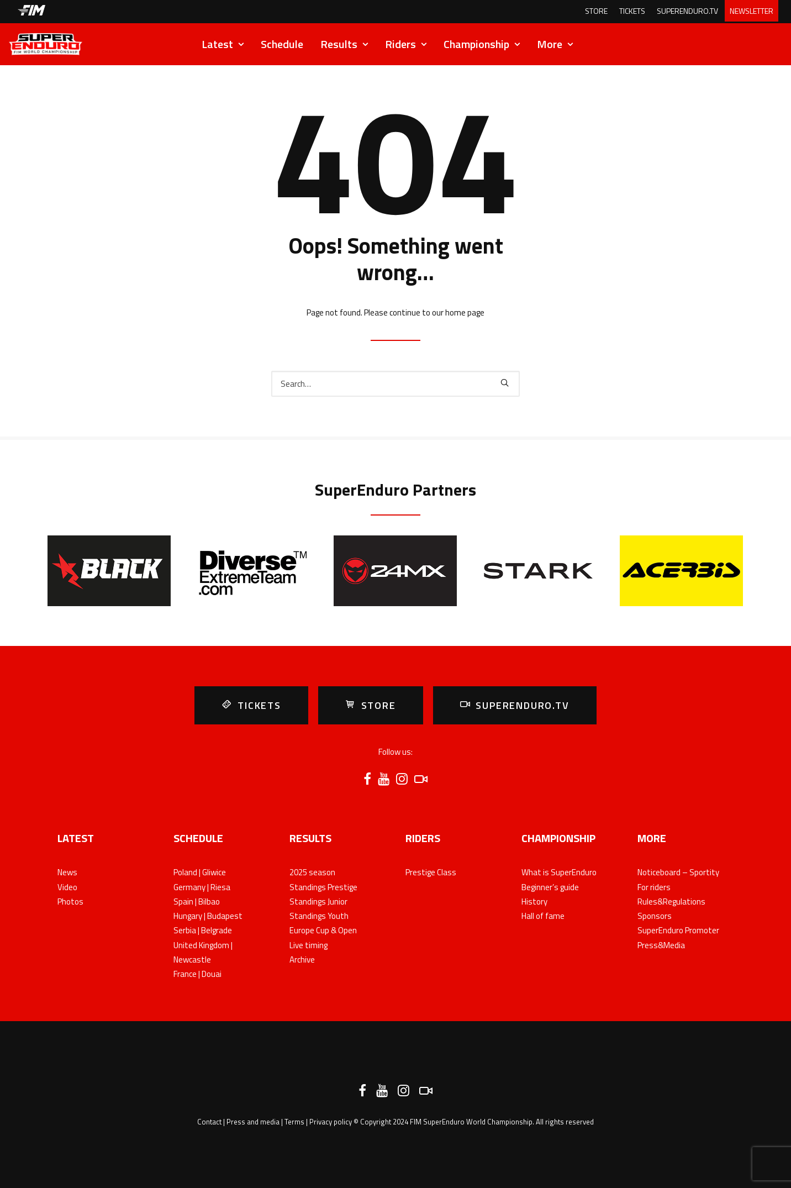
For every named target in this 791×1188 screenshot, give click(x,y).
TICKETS (632, 11)
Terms (294, 1121)
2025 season (312, 872)
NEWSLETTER (751, 11)
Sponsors (654, 916)
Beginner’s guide (550, 887)
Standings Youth (319, 916)
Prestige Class (430, 872)
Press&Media (661, 945)
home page (464, 312)
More (555, 43)
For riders (654, 887)
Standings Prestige (323, 887)
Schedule (282, 43)
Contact (209, 1121)
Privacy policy (330, 1121)
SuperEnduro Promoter (678, 930)
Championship (482, 43)
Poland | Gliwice (199, 872)
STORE (596, 11)
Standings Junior (318, 901)
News (67, 872)
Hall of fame (543, 916)
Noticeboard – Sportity (678, 872)
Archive (302, 959)
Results (344, 43)
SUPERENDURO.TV (687, 11)
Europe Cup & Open (323, 930)
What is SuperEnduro (559, 872)
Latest (223, 43)
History (534, 901)
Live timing (308, 945)
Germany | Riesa (201, 887)
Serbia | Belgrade (202, 930)
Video (67, 887)
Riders (405, 43)
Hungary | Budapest (207, 916)
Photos (70, 901)
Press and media (253, 1121)
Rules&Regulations (671, 901)
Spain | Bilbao (196, 901)
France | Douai (197, 974)
